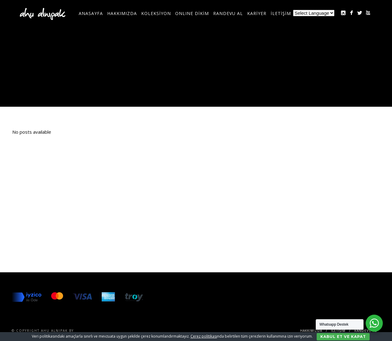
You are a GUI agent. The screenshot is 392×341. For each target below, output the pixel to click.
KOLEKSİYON (156, 13)
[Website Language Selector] (313, 13)
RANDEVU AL (228, 13)
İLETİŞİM (281, 13)
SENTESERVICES (91, 330)
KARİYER (256, 13)
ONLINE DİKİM (192, 13)
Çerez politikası (203, 336)
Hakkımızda (122, 13)
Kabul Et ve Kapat (343, 336)
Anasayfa (91, 13)
